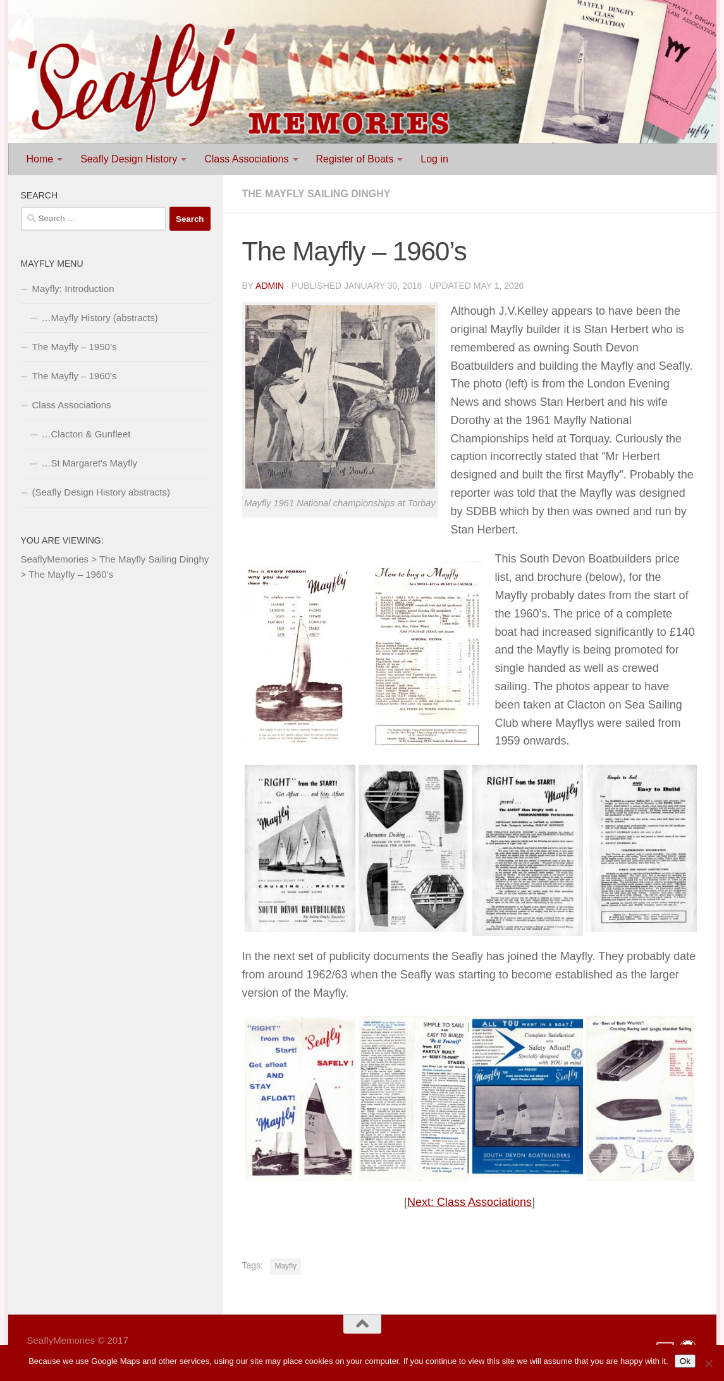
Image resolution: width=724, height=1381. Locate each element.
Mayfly (285, 1266)
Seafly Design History (128, 159)
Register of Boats (355, 159)
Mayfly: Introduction (73, 288)
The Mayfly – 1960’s (74, 375)
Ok (685, 1361)
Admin (269, 286)
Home (40, 159)
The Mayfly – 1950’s (74, 346)
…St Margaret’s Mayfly (89, 463)
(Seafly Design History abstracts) (101, 492)
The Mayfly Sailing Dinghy (316, 193)
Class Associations (246, 159)
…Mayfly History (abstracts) (100, 317)
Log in (434, 159)
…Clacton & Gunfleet (86, 434)
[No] (708, 1363)
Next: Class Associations (469, 1202)
